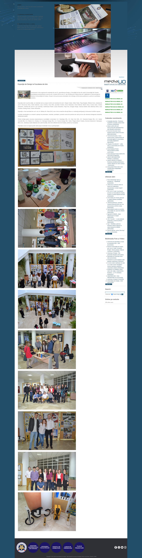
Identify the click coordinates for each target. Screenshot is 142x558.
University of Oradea (115, 279)
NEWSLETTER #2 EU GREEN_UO (113, 109)
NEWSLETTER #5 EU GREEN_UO (113, 101)
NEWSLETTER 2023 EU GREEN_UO (114, 107)
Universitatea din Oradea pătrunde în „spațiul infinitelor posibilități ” (115, 199)
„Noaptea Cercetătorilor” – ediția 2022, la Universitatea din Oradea (115, 145)
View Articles (21, 80)
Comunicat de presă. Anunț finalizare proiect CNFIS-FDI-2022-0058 (115, 132)
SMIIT (95, 556)
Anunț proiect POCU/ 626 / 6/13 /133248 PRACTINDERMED (115, 168)
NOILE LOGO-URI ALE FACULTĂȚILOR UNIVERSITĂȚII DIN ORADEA (115, 127)
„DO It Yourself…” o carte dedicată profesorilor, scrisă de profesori (115, 220)
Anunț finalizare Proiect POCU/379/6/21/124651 (113, 150)
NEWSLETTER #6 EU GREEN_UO (113, 98)
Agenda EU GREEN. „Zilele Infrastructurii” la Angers (114, 216)
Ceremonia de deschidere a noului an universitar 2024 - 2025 (115, 243)
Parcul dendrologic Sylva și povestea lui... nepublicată (113, 181)
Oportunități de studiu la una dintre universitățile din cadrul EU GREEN (115, 211)
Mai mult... (108, 171)
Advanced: (109, 294)
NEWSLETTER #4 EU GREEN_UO (113, 104)
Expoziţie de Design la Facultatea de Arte (33, 84)
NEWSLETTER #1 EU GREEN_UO (113, 112)
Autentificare (121, 77)
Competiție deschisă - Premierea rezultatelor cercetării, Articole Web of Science (115, 123)
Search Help (117, 294)
